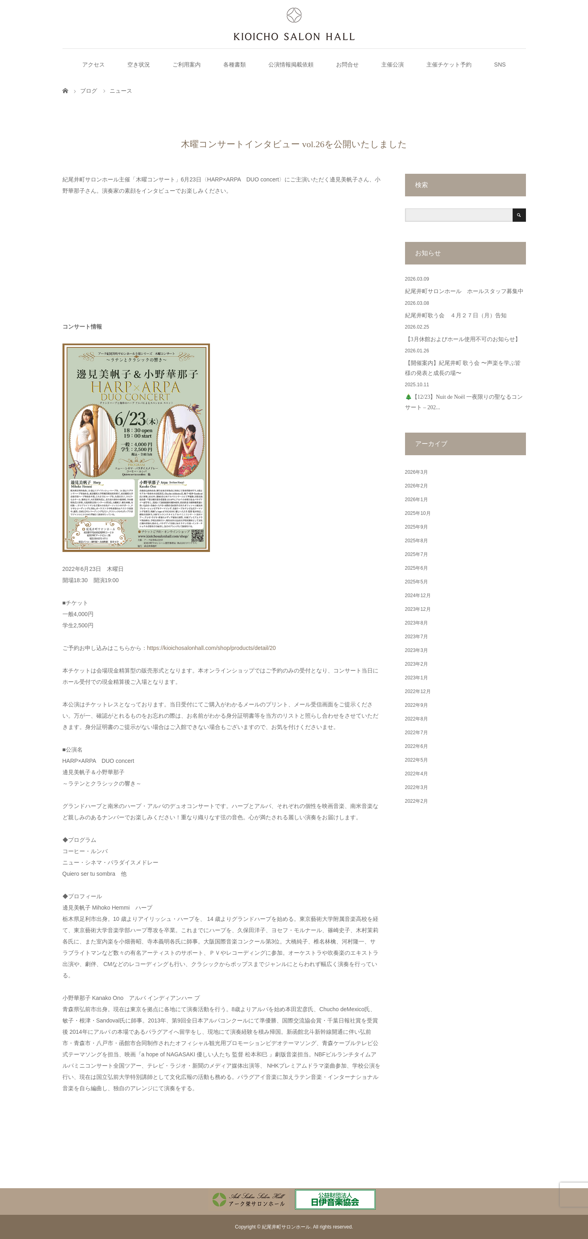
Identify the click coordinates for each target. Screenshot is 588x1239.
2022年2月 (416, 801)
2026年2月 (416, 486)
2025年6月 (416, 568)
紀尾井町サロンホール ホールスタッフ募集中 (464, 291)
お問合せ (347, 64)
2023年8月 (416, 623)
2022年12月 (418, 691)
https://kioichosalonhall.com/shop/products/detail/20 (211, 648)
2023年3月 (416, 650)
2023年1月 (416, 678)
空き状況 (138, 64)
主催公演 (392, 64)
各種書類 (234, 64)
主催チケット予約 (449, 64)
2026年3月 (416, 472)
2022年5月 (416, 760)
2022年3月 (416, 787)
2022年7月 (416, 732)
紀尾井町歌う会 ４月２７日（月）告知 (456, 315)
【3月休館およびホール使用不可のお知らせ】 (463, 339)
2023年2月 (416, 664)
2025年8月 (416, 540)
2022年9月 (416, 705)
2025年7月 (416, 554)
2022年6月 (416, 746)
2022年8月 (416, 719)
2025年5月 (416, 582)
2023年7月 (416, 636)
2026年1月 (416, 499)
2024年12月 (418, 595)
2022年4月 (416, 774)
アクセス (93, 64)
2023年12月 (418, 609)
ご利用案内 (186, 64)
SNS (500, 64)
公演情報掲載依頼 (291, 64)
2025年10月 (418, 513)
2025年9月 (416, 527)
